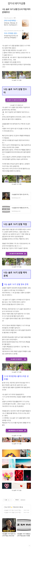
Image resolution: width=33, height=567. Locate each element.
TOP (29, 545)
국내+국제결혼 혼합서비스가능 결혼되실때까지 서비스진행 (11, 33)
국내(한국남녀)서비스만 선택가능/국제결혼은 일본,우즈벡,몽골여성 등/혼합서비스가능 (11, 37)
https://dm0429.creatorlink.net (12, 30)
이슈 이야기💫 (8, 507)
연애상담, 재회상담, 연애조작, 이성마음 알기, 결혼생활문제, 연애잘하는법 (11, 24)
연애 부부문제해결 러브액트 (11, 21)
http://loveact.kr (8, 18)
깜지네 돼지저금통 (16, 3)
